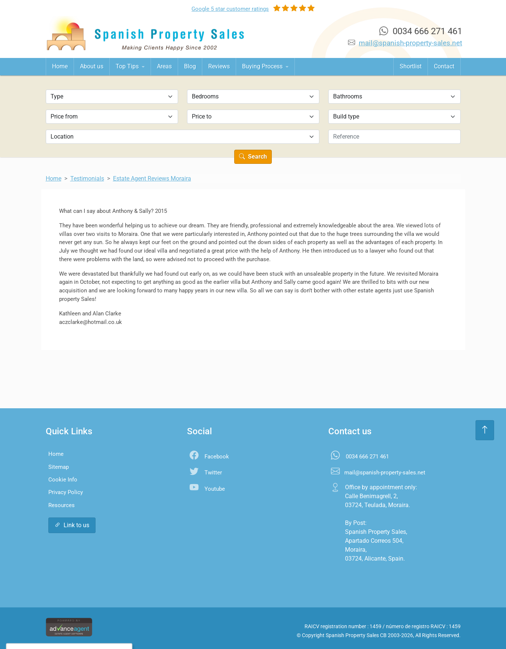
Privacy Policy (65, 492)
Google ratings (230, 9)
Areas (164, 66)
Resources (61, 505)
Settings (90, 628)
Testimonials (87, 178)
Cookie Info (62, 479)
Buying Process (263, 66)
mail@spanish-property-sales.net (410, 43)
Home (60, 66)
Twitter (213, 472)
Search (253, 156)
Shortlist (411, 66)
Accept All (51, 628)
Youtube (214, 489)
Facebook (216, 456)
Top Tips (128, 66)
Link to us (72, 525)
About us (91, 66)
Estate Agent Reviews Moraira (152, 178)
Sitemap (58, 467)
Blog (190, 66)
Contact (444, 66)
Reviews (219, 66)
